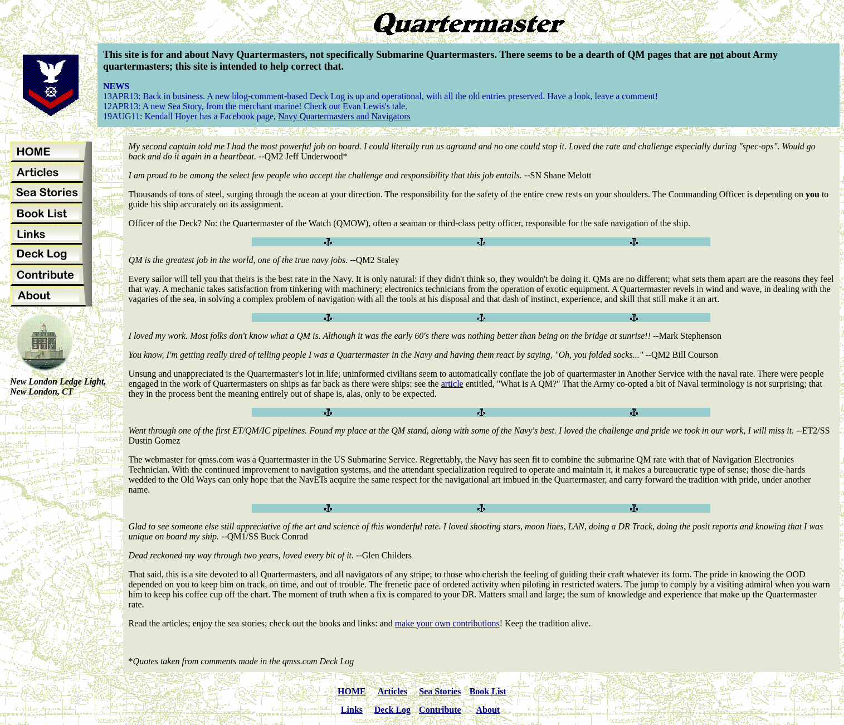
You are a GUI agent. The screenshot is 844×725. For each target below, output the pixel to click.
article (452, 383)
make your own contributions (447, 623)
